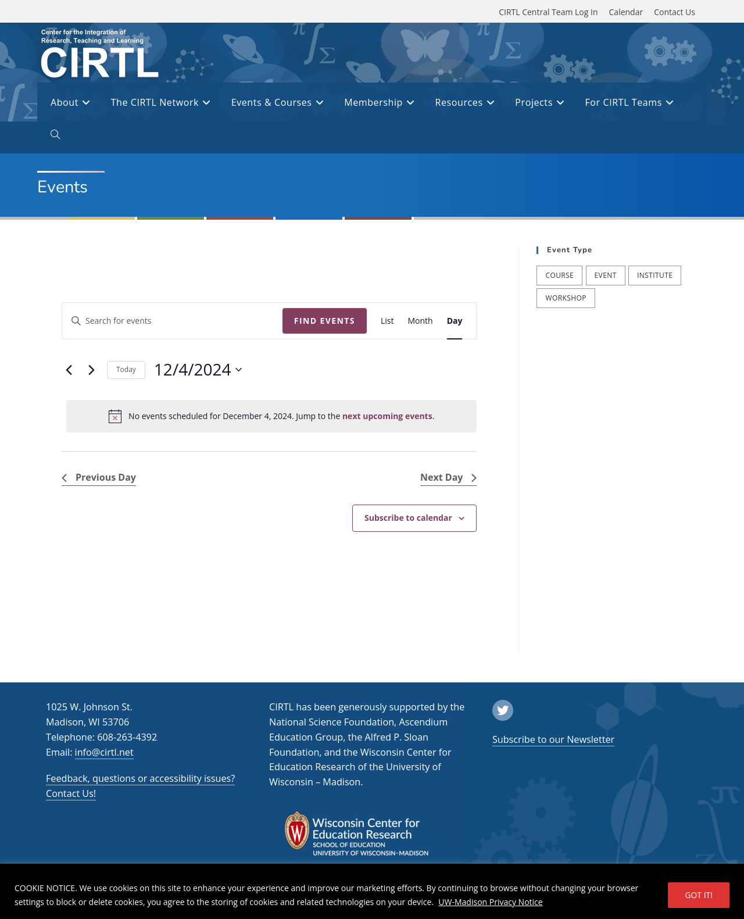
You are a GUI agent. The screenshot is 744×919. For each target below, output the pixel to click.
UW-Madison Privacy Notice (490, 901)
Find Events (324, 320)
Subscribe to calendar (408, 517)
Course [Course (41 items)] (559, 275)
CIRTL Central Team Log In (548, 11)
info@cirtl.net (104, 752)
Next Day (448, 477)
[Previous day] (69, 370)
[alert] (271, 416)
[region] (372, 891)
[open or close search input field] (55, 137)
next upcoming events (387, 415)
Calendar (626, 11)
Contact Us (674, 11)
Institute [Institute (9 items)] (655, 275)
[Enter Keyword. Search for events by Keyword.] (172, 321)
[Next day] (91, 370)
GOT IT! (699, 894)
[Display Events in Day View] (455, 321)
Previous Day (99, 477)
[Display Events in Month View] (419, 321)
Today (126, 369)
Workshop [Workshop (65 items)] (565, 298)
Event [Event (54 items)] (606, 275)
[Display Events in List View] (387, 321)
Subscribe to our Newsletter (553, 739)
